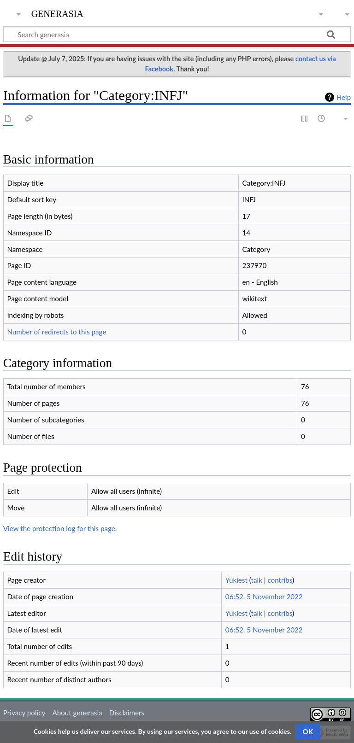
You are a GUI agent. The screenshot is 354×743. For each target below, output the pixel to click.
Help (343, 97)
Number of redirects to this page (56, 332)
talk (256, 580)
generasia (57, 13)
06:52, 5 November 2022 (264, 596)
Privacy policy (24, 712)
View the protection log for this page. (60, 528)
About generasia (77, 712)
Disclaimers (126, 712)
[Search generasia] (177, 34)
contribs (279, 580)
